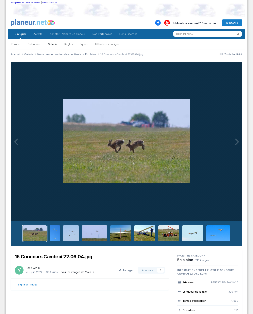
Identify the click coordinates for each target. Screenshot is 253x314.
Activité (37, 33)
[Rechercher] (192, 34)
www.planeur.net (17, 2)
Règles (68, 44)
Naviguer (20, 35)
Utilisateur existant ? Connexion (196, 23)
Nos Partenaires (102, 33)
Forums (15, 44)
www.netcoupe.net (33, 2)
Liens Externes (128, 33)
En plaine (185, 260)
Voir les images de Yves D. (77, 272)
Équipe (84, 44)
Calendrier (34, 44)
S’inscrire (232, 22)
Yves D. (36, 268)
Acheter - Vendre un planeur (67, 33)
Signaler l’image (28, 284)
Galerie (52, 44)
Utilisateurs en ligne (107, 44)
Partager (126, 270)
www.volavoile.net (49, 2)
